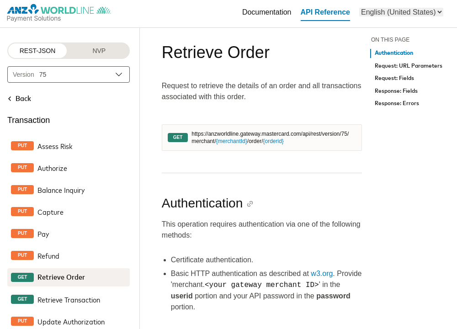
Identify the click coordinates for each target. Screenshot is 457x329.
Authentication (394, 53)
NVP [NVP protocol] (99, 50)
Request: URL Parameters (408, 66)
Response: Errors (397, 103)
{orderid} (273, 141)
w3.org (322, 273)
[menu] (401, 12)
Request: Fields (394, 78)
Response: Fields (396, 91)
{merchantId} (231, 141)
